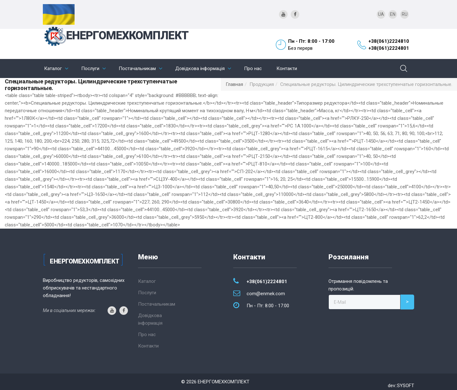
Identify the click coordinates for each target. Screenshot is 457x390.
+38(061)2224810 (388, 41)
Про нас (253, 68)
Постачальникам (137, 68)
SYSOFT (405, 385)
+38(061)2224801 (388, 48)
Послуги (90, 68)
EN (392, 14)
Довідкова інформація (200, 68)
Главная (234, 84)
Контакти (286, 68)
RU (404, 14)
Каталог (53, 68)
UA (381, 14)
